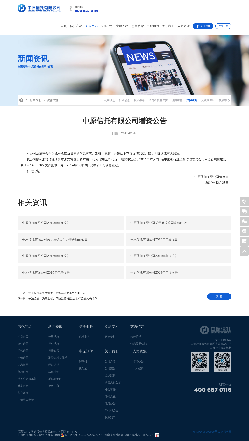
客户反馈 (23, 394)
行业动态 (124, 100)
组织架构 (110, 376)
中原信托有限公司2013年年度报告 (153, 239)
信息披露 (23, 366)
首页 (64, 26)
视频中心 (224, 100)
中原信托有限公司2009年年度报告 (153, 273)
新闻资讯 (91, 26)
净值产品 (23, 359)
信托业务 (107, 26)
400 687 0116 (212, 391)
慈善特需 (137, 26)
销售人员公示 (113, 383)
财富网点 (23, 387)
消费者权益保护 (158, 100)
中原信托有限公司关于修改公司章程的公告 (159, 223)
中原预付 (153, 26)
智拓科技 (226, 431)
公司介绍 (110, 362)
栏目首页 (23, 338)
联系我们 (110, 418)
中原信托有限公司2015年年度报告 (45, 223)
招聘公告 (138, 362)
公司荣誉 (110, 369)
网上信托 (203, 26)
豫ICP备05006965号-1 (206, 431)
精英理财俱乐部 (27, 380)
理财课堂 (177, 100)
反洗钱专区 (208, 100)
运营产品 (23, 352)
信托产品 (76, 26)
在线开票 (223, 26)
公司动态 (109, 100)
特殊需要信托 (138, 345)
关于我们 (168, 26)
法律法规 (50, 100)
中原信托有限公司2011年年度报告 (153, 256)
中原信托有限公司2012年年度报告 (45, 256)
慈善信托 (135, 338)
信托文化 (110, 397)
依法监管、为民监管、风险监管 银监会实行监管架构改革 (57, 298)
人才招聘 (138, 369)
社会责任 (110, 390)
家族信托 (23, 373)
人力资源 (183, 26)
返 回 (219, 296)
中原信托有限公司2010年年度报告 (45, 273)
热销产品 (23, 345)
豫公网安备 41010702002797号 (81, 435)
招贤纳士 (50, 431)
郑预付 (83, 362)
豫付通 (83, 369)
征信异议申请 (26, 401)
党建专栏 (122, 26)
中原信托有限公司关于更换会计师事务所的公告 (54, 239)
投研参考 (139, 100)
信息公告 (110, 404)
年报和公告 (111, 411)
